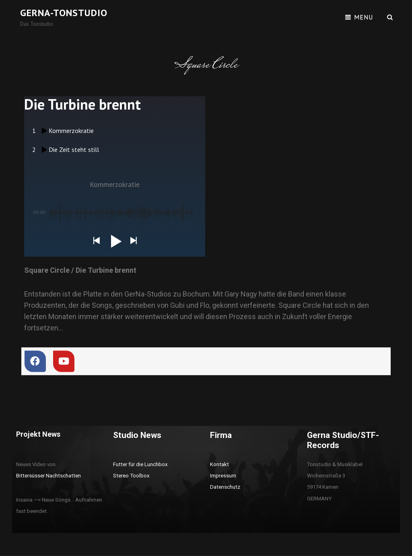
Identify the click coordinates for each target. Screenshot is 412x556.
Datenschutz (225, 487)
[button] (96, 241)
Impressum (223, 476)
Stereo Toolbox (131, 476)
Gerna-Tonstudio (63, 12)
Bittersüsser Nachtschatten (48, 476)
